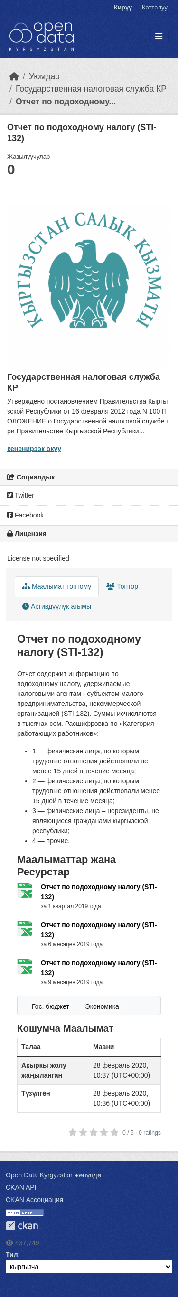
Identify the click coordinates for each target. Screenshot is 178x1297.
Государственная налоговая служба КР (91, 89)
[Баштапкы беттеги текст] (14, 76)
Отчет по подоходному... (66, 101)
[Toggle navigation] (159, 37)
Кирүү (123, 7)
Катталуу (155, 7)
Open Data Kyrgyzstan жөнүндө (53, 1175)
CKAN (22, 1226)
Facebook (25, 515)
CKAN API (21, 1187)
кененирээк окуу (34, 448)
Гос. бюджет (50, 1006)
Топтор (122, 586)
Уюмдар (44, 76)
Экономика (102, 1006)
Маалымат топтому (56, 586)
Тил (12, 1255)
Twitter (20, 495)
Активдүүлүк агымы (56, 606)
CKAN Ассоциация (34, 1199)
